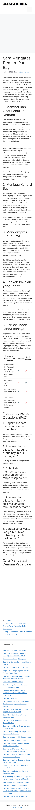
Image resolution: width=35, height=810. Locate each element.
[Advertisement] (17, 32)
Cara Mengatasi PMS (10, 698)
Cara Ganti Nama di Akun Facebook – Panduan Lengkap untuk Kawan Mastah (16, 703)
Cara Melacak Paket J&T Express (14, 659)
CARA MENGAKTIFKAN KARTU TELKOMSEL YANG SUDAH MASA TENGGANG (15, 692)
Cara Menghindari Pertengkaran (15, 785)
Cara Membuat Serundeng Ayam (15, 740)
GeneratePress (17, 807)
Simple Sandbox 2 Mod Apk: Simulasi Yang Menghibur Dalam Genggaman (15, 626)
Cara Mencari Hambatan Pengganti (16, 796)
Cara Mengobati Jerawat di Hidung (15, 667)
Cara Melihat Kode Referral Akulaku (16, 782)
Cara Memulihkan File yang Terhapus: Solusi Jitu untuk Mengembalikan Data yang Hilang (17, 790)
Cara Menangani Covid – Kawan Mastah (17, 737)
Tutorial (8, 620)
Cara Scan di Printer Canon (13, 682)
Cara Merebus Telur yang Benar (14, 650)
